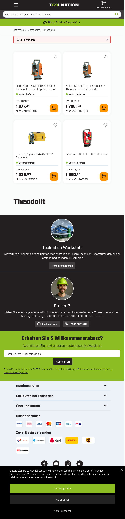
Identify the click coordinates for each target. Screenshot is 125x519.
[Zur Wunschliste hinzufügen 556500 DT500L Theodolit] (105, 125)
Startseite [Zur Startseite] (18, 29)
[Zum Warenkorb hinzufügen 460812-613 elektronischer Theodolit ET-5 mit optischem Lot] (54, 108)
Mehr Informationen (62, 265)
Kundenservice (47, 324)
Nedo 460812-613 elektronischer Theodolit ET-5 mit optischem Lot (36, 87)
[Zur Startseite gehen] (64, 5)
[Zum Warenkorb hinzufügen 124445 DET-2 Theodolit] (54, 176)
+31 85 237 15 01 (76, 324)
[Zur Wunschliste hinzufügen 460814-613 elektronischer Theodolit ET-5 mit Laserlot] (105, 56)
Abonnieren (63, 361)
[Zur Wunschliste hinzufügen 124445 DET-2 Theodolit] (55, 125)
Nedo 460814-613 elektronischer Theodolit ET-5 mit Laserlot (85, 87)
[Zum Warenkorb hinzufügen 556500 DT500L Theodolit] (104, 176)
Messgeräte (34, 29)
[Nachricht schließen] (107, 39)
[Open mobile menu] (16, 5)
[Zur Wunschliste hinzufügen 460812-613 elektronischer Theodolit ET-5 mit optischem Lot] (55, 56)
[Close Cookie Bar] (122, 470)
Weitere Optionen (62, 510)
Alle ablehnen (63, 499)
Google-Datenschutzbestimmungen (87, 369)
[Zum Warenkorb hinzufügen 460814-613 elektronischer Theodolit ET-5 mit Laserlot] (104, 108)
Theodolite (49, 29)
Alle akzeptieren (62, 488)
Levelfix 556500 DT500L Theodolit (87, 154)
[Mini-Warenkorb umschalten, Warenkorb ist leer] (103, 5)
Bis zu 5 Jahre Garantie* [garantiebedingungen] (62, 22)
